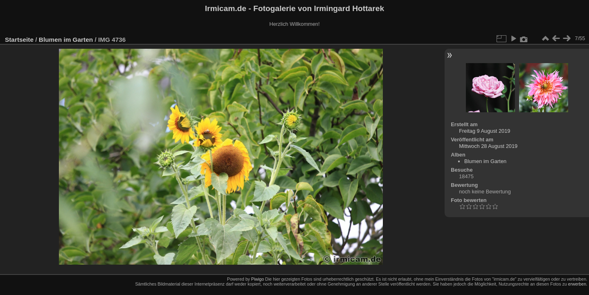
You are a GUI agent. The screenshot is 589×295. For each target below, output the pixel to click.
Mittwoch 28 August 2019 (488, 146)
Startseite (19, 39)
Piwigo (257, 279)
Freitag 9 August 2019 (484, 131)
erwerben (577, 283)
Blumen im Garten (66, 39)
